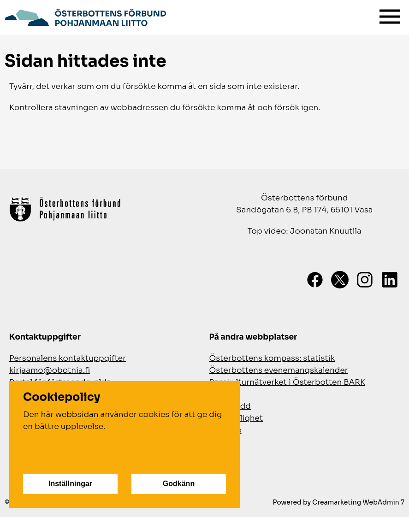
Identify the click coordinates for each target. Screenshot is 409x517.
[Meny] (389, 15)
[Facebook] (315, 280)
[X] (340, 280)
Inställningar (70, 484)
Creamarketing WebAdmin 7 (358, 502)
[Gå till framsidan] (85, 16)
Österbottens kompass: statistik (272, 358)
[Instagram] (365, 280)
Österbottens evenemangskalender (278, 370)
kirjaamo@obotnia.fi (49, 370)
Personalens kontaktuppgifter (67, 358)
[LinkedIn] (389, 280)
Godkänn (179, 484)
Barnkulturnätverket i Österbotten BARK (287, 382)
